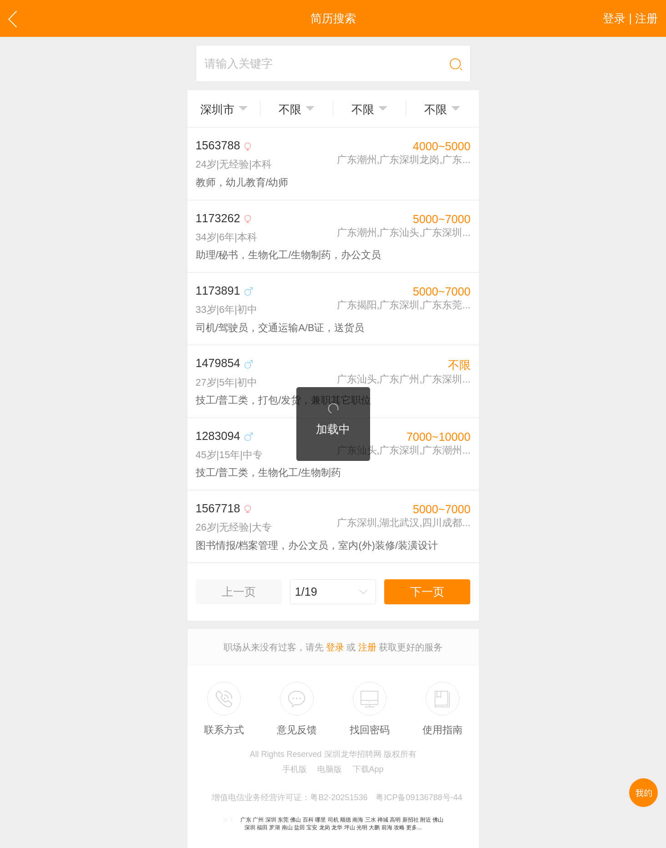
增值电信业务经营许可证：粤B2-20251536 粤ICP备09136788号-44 (337, 797)
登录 (335, 647)
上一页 (239, 591)
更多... (414, 827)
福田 (262, 827)
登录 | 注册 (630, 18)
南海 (357, 820)
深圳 (270, 820)
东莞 (283, 820)
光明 (361, 827)
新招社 (410, 820)
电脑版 (329, 769)
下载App (368, 769)
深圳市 (217, 109)
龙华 (336, 827)
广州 (258, 820)
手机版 (294, 769)
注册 (367, 647)
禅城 (382, 820)
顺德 (345, 820)
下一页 (427, 591)
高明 (395, 820)
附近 (425, 820)
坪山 (349, 827)
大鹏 (374, 827)
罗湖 (274, 827)
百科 (308, 820)
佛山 (295, 820)
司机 (333, 820)
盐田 (299, 827)
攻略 (399, 827)
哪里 (320, 820)
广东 (245, 820)
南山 (287, 827)
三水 (370, 820)
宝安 (311, 827)
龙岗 (324, 827)
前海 (386, 827)
